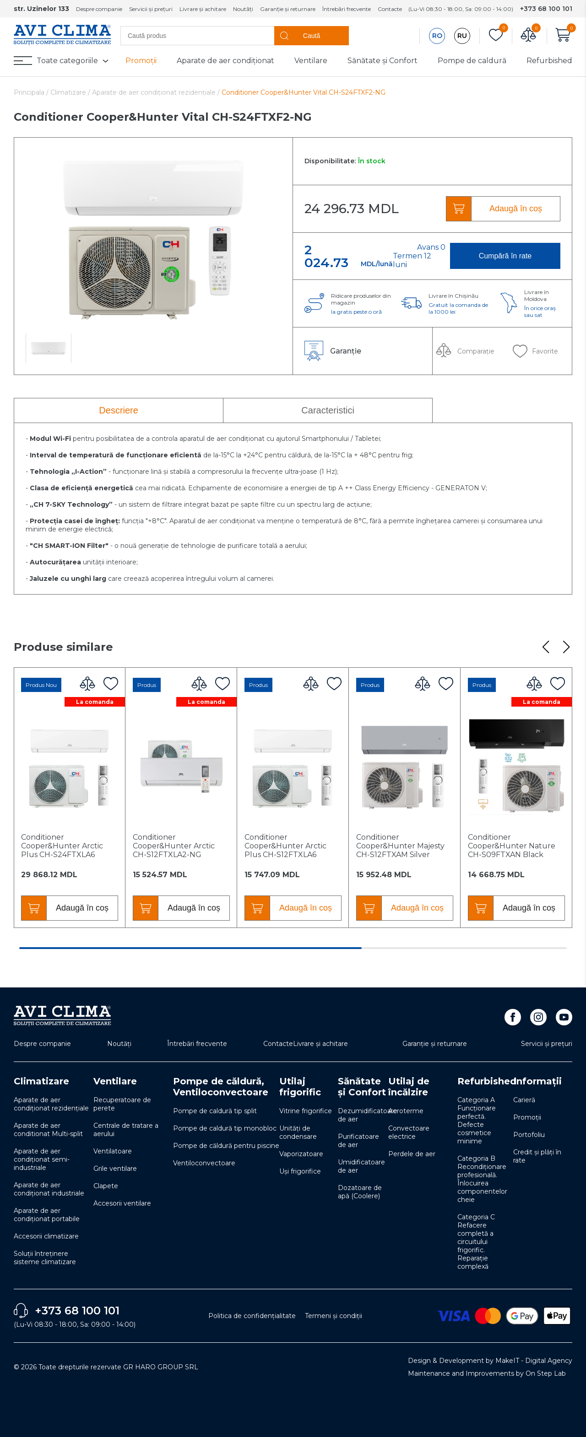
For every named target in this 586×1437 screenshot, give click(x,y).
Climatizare (41, 1081)
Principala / (32, 92)
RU (462, 36)
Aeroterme (405, 1111)
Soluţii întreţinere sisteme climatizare (45, 1257)
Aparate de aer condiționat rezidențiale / (156, 92)
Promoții (141, 60)
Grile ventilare (115, 1168)
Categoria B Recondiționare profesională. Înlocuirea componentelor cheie (482, 1179)
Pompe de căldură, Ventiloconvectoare (220, 1087)
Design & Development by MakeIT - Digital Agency (490, 1361)
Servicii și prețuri (151, 8)
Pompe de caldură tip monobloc (225, 1128)
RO (437, 36)
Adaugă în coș (515, 208)
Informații (537, 1081)
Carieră (524, 1100)
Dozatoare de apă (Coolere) (360, 1192)
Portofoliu (529, 1135)
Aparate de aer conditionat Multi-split (48, 1129)
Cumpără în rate (505, 256)
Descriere (118, 410)
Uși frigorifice (300, 1171)
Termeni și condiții (333, 1316)
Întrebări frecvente (346, 8)
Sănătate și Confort (382, 60)
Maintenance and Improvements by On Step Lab (487, 1373)
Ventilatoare (112, 1151)
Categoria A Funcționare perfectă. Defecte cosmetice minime (476, 1120)
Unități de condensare (298, 1132)
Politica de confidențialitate (252, 1316)
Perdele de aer (411, 1154)
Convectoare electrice (408, 1132)
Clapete (105, 1186)
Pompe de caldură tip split (215, 1111)
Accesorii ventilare (122, 1203)
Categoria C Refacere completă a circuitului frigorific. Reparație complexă (476, 1242)
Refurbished (549, 60)
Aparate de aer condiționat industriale (49, 1189)
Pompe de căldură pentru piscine (226, 1146)
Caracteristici (327, 410)
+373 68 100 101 (546, 9)
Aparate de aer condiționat (225, 60)
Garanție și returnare (287, 8)
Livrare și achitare (202, 8)
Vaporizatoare (301, 1154)
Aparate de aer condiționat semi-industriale (42, 1159)
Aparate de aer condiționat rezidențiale (51, 1104)
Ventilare (310, 60)
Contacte (390, 8)
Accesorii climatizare (46, 1236)
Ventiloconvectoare (204, 1163)
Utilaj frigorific (300, 1087)
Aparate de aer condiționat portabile (47, 1214)
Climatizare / (71, 92)
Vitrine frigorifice (305, 1111)
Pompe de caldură (472, 60)
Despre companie (99, 8)
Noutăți (243, 8)
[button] (545, 647)
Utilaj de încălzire (408, 1087)
